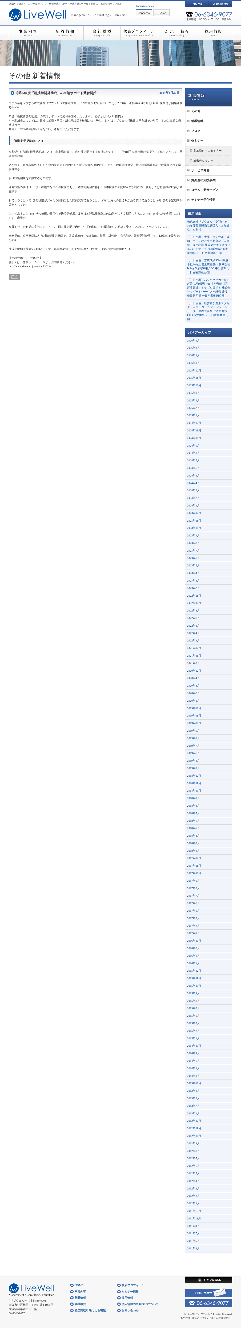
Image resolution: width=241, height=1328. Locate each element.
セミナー (197, 140)
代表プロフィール (139, 33)
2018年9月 (193, 798)
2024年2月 (193, 498)
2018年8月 (193, 805)
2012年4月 (193, 1181)
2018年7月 (193, 813)
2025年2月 (193, 408)
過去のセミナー (203, 160)
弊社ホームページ (34, 262)
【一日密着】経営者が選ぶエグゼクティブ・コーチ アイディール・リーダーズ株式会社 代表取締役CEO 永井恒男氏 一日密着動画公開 (208, 311)
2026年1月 (193, 363)
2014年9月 (193, 1053)
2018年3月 (193, 835)
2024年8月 (193, 453)
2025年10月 (194, 385)
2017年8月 (193, 888)
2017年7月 (193, 895)
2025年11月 (194, 377)
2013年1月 (193, 1113)
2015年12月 (194, 970)
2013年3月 (193, 1098)
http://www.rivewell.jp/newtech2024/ (30, 266)
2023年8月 (193, 543)
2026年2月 (193, 355)
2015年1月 (193, 1038)
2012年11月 (194, 1128)
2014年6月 (193, 1060)
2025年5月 (193, 400)
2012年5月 (193, 1173)
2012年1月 (193, 1203)
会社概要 (101, 33)
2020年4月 (193, 678)
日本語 (144, 12)
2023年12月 (194, 513)
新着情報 (64, 33)
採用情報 (213, 33)
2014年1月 (193, 1076)
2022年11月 (194, 595)
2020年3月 (193, 685)
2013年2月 (193, 1106)
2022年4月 (193, 633)
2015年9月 (193, 993)
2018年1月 (193, 850)
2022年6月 (193, 625)
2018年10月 (194, 790)
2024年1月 (193, 505)
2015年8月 (193, 1001)
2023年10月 (194, 528)
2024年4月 (193, 483)
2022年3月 (193, 640)
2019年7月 (193, 745)
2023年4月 (193, 573)
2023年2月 (193, 588)
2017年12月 (194, 858)
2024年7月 (193, 460)
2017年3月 (193, 918)
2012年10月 (194, 1136)
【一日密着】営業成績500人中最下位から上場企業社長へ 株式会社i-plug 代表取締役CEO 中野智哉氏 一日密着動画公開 (208, 266)
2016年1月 (193, 963)
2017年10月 (194, 873)
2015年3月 (193, 1023)
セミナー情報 (176, 33)
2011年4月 (193, 1248)
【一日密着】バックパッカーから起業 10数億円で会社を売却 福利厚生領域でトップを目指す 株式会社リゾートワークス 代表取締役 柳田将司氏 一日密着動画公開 (208, 287)
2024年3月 (193, 490)
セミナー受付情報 (203, 200)
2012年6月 (193, 1166)
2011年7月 (193, 1233)
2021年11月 (194, 655)
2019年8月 (193, 738)
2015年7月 (193, 1008)
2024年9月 (193, 445)
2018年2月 (193, 843)
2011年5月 (193, 1241)
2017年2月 (193, 925)
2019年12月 (194, 708)
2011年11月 (194, 1218)
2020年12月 (194, 670)
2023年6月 (193, 558)
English (161, 12)
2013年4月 (193, 1090)
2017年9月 (193, 880)
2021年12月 (194, 648)
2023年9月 (193, 535)
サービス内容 (200, 170)
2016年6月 (193, 948)
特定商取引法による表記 (90, 1310)
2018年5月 (193, 828)
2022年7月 (193, 618)
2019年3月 (193, 768)
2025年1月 (193, 415)
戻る (14, 277)
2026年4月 (193, 340)
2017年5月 (193, 910)
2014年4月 (193, 1068)
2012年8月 (193, 1151)
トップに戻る (208, 1280)
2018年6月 (193, 820)
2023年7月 (193, 550)
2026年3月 (193, 348)
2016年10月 (194, 940)
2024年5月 (193, 475)
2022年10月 (194, 603)
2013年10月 (194, 1083)
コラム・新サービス (205, 190)
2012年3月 (193, 1188)
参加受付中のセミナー (207, 150)
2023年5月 (193, 565)
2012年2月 (193, 1195)
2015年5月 (193, 1015)
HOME (197, 3)
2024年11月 (194, 430)
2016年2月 (193, 955)
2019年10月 (194, 723)
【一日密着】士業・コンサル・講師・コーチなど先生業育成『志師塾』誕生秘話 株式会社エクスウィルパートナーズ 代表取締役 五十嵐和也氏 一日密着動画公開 (208, 244)
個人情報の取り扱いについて (140, 1304)
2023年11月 (194, 520)
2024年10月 (194, 438)
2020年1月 (193, 700)
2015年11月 (194, 978)
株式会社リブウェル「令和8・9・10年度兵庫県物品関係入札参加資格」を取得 (208, 225)
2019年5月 (193, 760)
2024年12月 (194, 423)
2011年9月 (193, 1226)
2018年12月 (194, 775)
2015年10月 (194, 985)
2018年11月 (194, 783)
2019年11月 (194, 715)
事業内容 (27, 33)
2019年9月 (193, 730)
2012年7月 (193, 1158)
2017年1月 (193, 933)
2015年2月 (193, 1031)
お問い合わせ (220, 3)
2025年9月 (193, 393)
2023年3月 (193, 580)
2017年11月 (194, 865)
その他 (19, 76)
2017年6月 (193, 903)
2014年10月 (194, 1045)
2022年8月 (193, 610)
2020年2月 (193, 693)
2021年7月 (193, 663)
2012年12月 (194, 1120)
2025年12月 (194, 370)
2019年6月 (193, 753)
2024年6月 (193, 468)
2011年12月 (194, 1211)
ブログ (195, 131)
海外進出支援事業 (203, 180)
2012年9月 (193, 1143)
